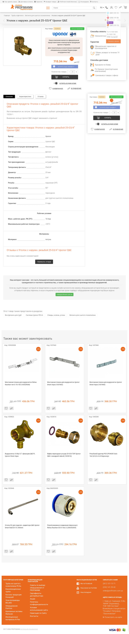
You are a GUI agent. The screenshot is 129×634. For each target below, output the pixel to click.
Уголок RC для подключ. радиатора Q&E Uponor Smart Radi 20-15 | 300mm (22, 526)
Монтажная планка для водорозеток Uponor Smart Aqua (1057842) (63, 383)
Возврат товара (50, 2)
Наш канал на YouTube (88, 588)
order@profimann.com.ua (64, 294)
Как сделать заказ (9, 2)
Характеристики (25, 96)
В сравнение (76, 88)
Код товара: (49, 28)
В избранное (58, 88)
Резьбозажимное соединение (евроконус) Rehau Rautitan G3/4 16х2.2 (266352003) (62, 526)
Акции (32, 599)
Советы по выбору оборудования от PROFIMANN (37, 587)
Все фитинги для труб (13, 315)
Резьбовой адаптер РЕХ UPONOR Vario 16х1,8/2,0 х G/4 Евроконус (104, 455)
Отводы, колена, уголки (56, 315)
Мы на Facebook (86, 583)
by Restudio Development (29, 629)
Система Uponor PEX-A (34, 315)
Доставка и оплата (25, 2)
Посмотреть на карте (113, 617)
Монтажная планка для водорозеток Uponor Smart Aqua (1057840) (106, 383)
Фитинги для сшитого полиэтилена (82, 315)
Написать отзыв (118, 20)
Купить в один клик (67, 83)
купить (66, 77)
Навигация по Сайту (38, 613)
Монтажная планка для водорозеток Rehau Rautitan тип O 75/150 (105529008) (21, 383)
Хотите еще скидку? (66, 67)
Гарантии (38, 2)
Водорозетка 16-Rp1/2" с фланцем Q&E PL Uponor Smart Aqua (20, 455)
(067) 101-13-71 (107, 7)
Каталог (48, 8)
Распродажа (83, 2)
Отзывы (41, 96)
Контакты (94, 2)
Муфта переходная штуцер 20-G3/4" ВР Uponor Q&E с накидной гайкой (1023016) (64, 455)
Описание (9, 96)
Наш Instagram (85, 592)
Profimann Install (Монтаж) (67, 2)
